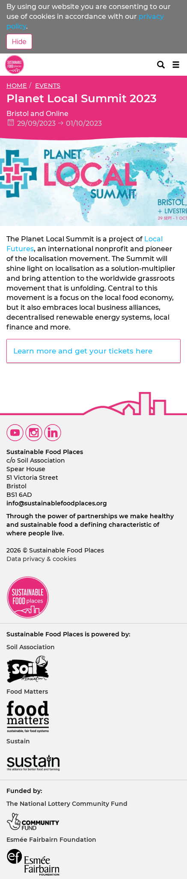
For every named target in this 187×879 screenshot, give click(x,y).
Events (47, 85)
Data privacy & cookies (41, 559)
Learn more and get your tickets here (83, 351)
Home (16, 85)
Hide (19, 41)
